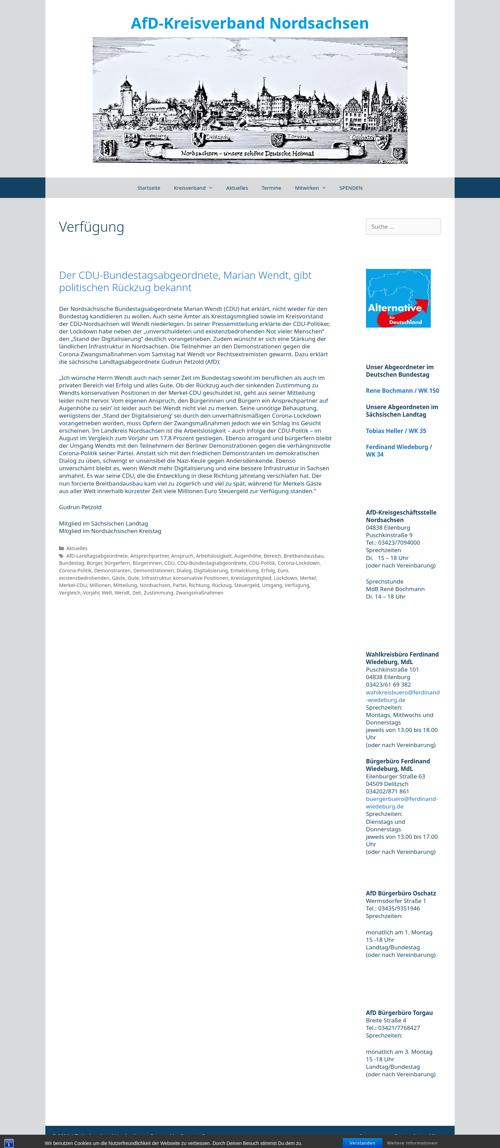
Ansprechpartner (149, 556)
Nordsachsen (155, 585)
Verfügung (297, 585)
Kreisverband (196, 187)
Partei (179, 585)
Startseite (148, 187)
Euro (283, 570)
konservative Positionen (201, 578)
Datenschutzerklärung (421, 1135)
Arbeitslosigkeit (214, 556)
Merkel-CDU (73, 585)
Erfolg (268, 570)
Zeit (136, 592)
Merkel (308, 578)
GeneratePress (197, 1135)
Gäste (118, 578)
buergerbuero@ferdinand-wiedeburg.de (402, 802)
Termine (271, 187)
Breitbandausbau (304, 556)
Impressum (373, 1135)
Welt (107, 592)
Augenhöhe (247, 556)
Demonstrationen (153, 570)
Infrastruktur (156, 578)
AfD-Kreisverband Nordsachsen (250, 22)
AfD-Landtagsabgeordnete (97, 556)
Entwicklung (245, 570)
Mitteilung (125, 585)
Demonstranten (112, 570)
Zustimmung (158, 592)
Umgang (272, 585)
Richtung (199, 585)
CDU (169, 563)
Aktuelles (237, 187)
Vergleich (69, 592)
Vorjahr (91, 592)
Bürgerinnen (147, 563)
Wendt (122, 592)
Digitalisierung (211, 570)
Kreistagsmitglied (251, 578)
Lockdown (285, 578)
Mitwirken (314, 187)
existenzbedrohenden (84, 578)
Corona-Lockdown (298, 563)
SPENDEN (351, 187)
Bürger (94, 563)
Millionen (100, 585)
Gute (133, 578)
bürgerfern (117, 563)
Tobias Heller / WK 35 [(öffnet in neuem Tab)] (396, 431)
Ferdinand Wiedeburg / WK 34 (399, 450)
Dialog (184, 570)
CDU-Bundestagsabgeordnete (212, 563)
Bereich (272, 556)
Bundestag (71, 563)
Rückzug (222, 585)
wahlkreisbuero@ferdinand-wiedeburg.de (403, 696)
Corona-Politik (75, 570)
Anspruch (182, 556)
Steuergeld (247, 585)
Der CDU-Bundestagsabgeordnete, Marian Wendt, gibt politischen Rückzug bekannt (185, 281)
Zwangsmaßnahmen (200, 592)
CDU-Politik (262, 563)
